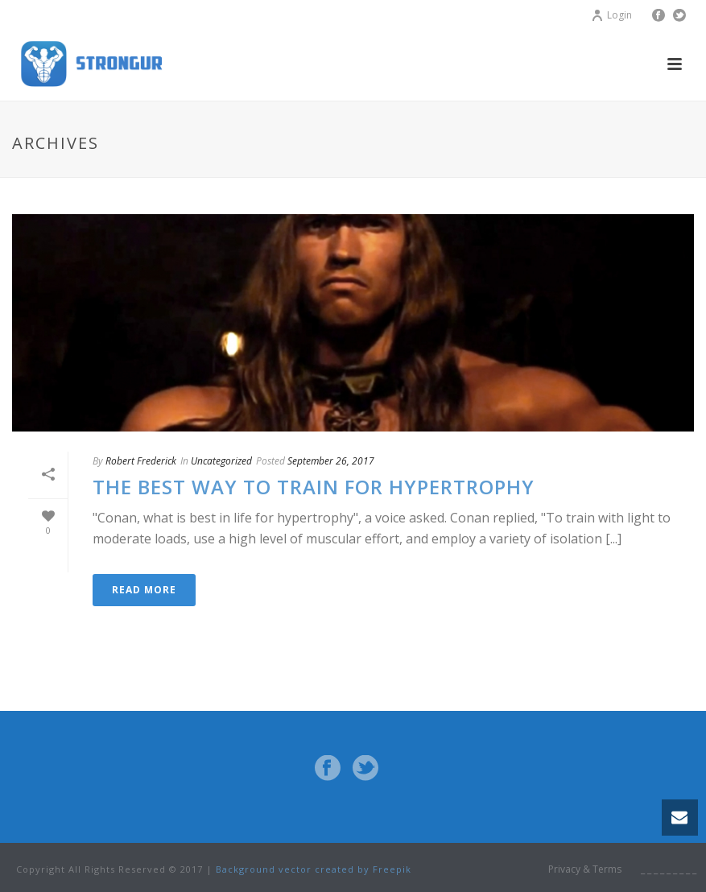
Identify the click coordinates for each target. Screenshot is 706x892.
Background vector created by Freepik (313, 869)
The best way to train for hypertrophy (314, 486)
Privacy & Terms (584, 869)
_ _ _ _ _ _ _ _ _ (668, 869)
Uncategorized (221, 461)
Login (611, 15)
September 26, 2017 (330, 461)
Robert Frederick (140, 461)
